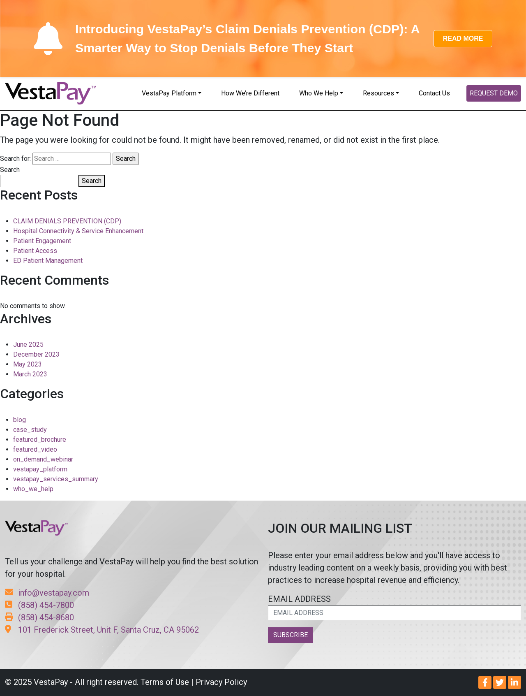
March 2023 (30, 374)
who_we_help (33, 489)
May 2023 (27, 364)
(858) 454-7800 (39, 605)
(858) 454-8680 (39, 617)
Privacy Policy (221, 682)
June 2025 (28, 344)
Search (10, 170)
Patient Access (35, 251)
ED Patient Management (48, 260)
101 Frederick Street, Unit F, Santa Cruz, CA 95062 (102, 630)
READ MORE (463, 38)
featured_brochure (39, 439)
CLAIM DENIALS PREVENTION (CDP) (67, 221)
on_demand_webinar (43, 459)
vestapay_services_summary (55, 479)
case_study (30, 430)
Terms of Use (165, 682)
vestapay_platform (40, 469)
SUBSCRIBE (290, 635)
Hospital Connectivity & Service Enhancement (78, 231)
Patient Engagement (42, 241)
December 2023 (36, 354)
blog (19, 420)
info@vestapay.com (47, 593)
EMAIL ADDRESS (394, 607)
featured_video (35, 449)
